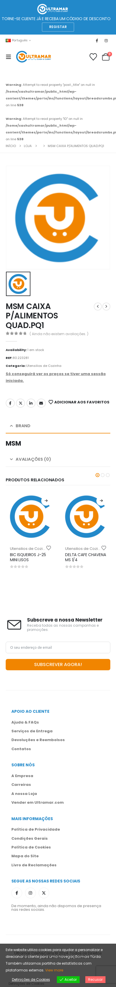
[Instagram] (106, 40)
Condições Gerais (29, 838)
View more (54, 970)
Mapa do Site (25, 856)
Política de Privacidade (35, 829)
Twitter (20, 403)
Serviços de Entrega (32, 731)
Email (41, 403)
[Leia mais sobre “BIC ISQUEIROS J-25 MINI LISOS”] (46, 501)
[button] (58, 27)
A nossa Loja (24, 793)
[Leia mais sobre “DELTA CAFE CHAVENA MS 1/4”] (101, 501)
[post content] (30, 516)
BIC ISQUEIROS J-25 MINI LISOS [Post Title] (28, 557)
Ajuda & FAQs (25, 722)
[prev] (98, 306)
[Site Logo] (33, 57)
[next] (106, 306)
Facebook (10, 403)
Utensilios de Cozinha (43, 365)
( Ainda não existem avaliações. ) (59, 333)
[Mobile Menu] (10, 57)
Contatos (21, 749)
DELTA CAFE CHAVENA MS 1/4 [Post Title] (85, 557)
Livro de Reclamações (34, 865)
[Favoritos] (93, 57)
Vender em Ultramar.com (37, 802)
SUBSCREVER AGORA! (58, 664)
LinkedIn (31, 403)
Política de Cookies (31, 847)
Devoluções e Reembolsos (38, 740)
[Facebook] (97, 40)
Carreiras (21, 784)
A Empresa (22, 775)
